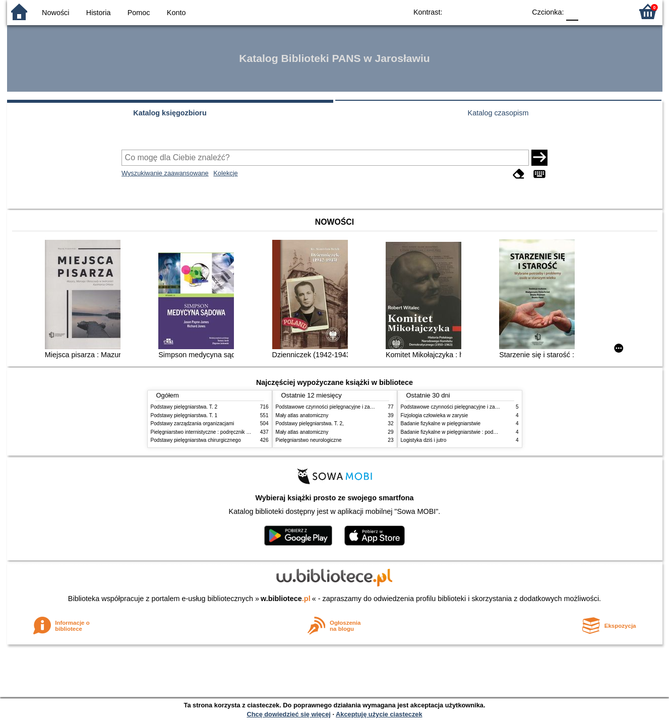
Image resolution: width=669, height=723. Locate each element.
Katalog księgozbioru (170, 113)
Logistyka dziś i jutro (424, 440)
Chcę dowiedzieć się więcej (288, 714)
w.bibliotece (286, 599)
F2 (613, 11)
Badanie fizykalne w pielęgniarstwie (441, 423)
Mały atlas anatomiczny (302, 415)
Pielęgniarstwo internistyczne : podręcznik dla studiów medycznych (226, 432)
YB (494, 11)
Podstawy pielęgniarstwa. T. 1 (184, 415)
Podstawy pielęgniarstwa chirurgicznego (196, 440)
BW (474, 11)
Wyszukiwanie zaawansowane (165, 173)
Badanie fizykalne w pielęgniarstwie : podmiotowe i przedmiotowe (474, 432)
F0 (572, 11)
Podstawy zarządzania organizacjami (192, 423)
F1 (589, 11)
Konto (176, 13)
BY (515, 11)
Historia (98, 13)
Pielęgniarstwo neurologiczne (309, 440)
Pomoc (139, 13)
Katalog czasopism (498, 113)
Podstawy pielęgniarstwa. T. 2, (310, 423)
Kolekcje (225, 173)
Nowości (55, 13)
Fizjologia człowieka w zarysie (434, 415)
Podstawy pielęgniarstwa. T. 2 (184, 407)
